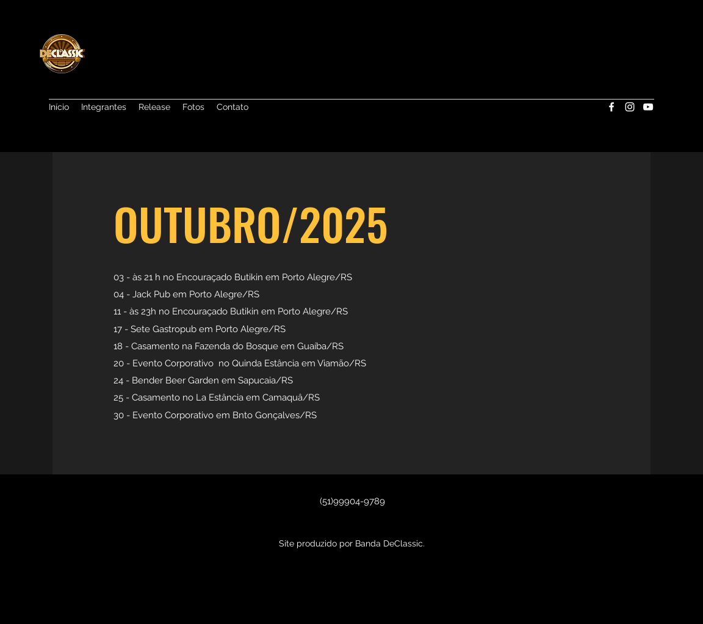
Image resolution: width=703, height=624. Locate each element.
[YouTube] (648, 107)
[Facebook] (611, 107)
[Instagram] (630, 107)
